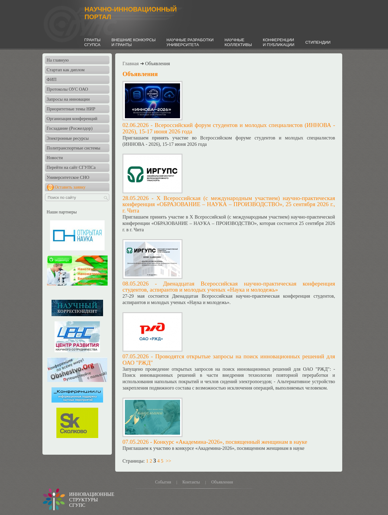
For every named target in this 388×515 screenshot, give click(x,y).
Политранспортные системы (73, 147)
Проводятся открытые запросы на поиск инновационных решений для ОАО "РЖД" (228, 359)
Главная (130, 63)
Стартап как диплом (66, 69)
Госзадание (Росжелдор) (69, 128)
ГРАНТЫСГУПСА (92, 42)
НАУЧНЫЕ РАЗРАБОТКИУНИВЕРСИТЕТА (189, 42)
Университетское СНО (68, 177)
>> (168, 460)
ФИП (52, 79)
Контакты (191, 482)
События (163, 482)
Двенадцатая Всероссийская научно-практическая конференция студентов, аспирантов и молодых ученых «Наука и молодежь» (228, 286)
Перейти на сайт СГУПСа (71, 167)
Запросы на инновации (68, 99)
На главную (58, 60)
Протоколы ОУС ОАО (67, 89)
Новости (55, 157)
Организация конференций (72, 118)
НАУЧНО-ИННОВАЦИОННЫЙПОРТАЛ (131, 13)
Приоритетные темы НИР (71, 108)
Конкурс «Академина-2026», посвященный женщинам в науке (230, 442)
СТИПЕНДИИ (317, 42)
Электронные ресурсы (68, 138)
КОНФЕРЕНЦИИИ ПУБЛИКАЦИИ (278, 42)
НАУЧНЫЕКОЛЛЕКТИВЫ (238, 42)
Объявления (222, 482)
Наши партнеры (62, 211)
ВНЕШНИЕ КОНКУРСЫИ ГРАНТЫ (134, 42)
